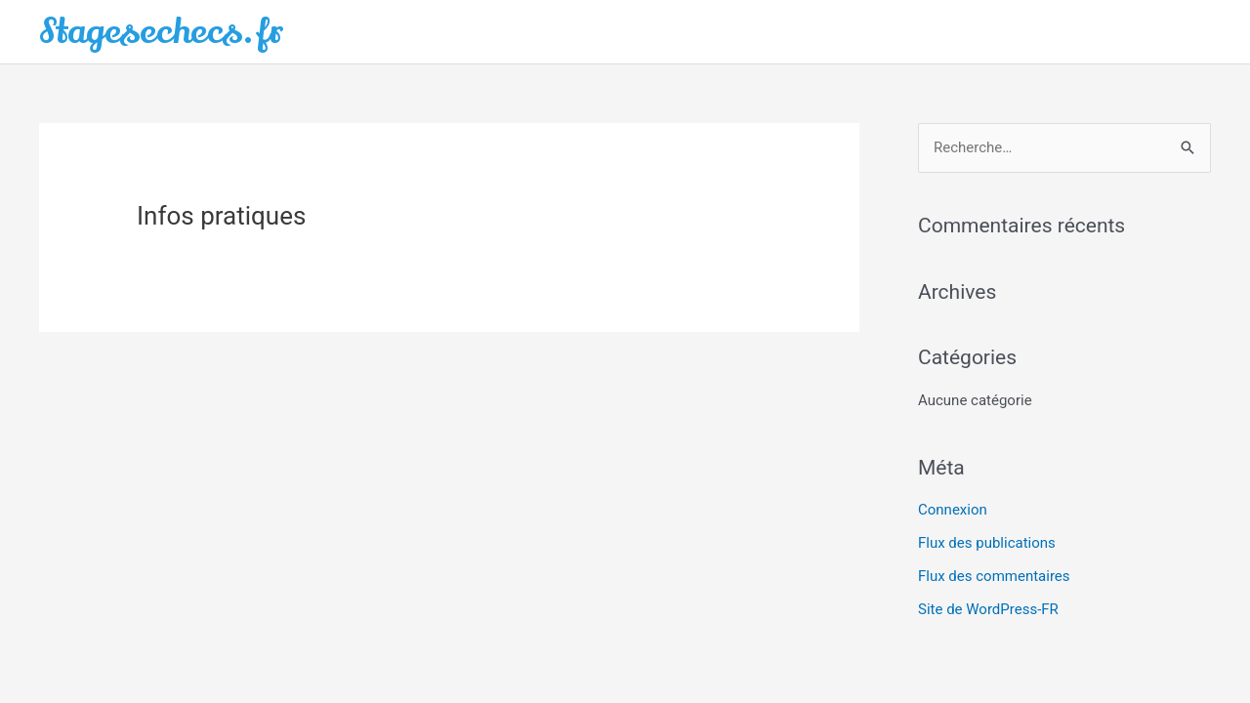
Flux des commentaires (994, 576)
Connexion (952, 509)
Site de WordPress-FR (988, 609)
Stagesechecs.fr (161, 32)
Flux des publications (987, 543)
